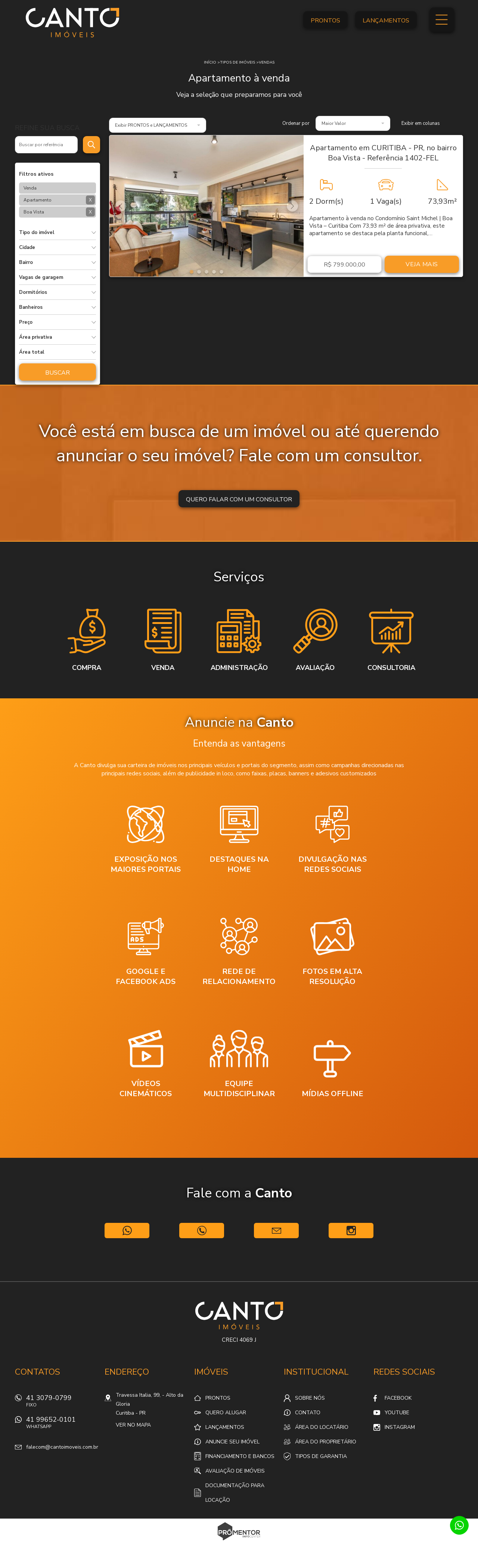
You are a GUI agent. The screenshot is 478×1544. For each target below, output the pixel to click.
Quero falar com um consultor (239, 499)
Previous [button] (120, 206)
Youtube (397, 1412)
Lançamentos (386, 20)
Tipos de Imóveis (237, 62)
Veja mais (422, 264)
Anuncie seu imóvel (232, 1441)
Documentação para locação (234, 1493)
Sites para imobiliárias (239, 1542)
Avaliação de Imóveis (235, 1470)
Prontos (325, 20)
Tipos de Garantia (321, 1456)
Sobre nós (310, 1398)
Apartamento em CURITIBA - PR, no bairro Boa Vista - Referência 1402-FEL (383, 153)
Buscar (57, 373)
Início (210, 62)
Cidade (27, 247)
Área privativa (35, 337)
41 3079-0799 (61, 1402)
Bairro (26, 262)
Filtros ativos (36, 174)
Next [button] (292, 206)
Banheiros (31, 307)
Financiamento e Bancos (239, 1456)
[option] (206, 206)
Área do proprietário (325, 1441)
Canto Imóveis (239, 1315)
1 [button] (191, 272)
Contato (307, 1412)
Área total (31, 352)
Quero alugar (225, 1412)
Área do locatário (321, 1427)
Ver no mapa (133, 1424)
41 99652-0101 (61, 1424)
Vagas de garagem (41, 277)
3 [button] (206, 272)
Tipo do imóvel (36, 232)
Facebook (398, 1398)
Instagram (400, 1427)
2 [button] (199, 272)
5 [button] (221, 272)
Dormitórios (33, 292)
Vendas (266, 62)
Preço (25, 322)
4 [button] (214, 272)
